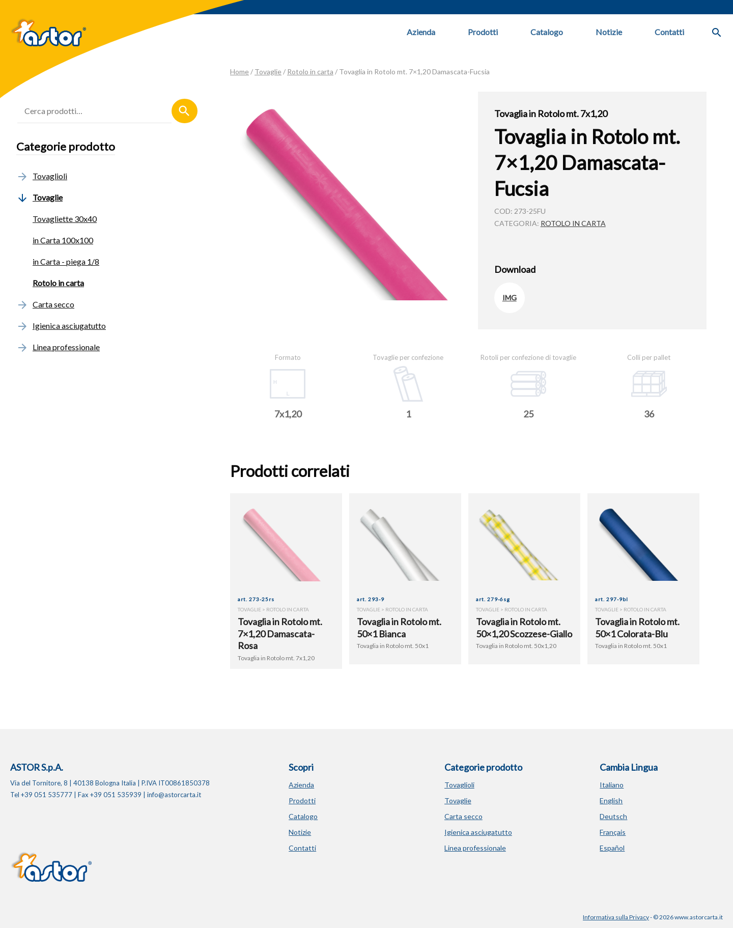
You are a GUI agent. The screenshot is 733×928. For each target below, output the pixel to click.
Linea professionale (58, 347)
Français (613, 832)
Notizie (609, 32)
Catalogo (546, 32)
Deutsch (613, 816)
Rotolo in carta (310, 71)
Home (239, 71)
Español (612, 847)
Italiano (612, 784)
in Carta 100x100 (63, 240)
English (611, 800)
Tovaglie (268, 71)
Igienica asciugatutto (61, 325)
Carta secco (45, 304)
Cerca (185, 111)
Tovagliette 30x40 (65, 218)
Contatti (669, 32)
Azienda (421, 32)
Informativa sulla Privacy (616, 917)
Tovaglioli (41, 176)
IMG (509, 297)
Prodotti (483, 32)
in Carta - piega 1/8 (66, 261)
